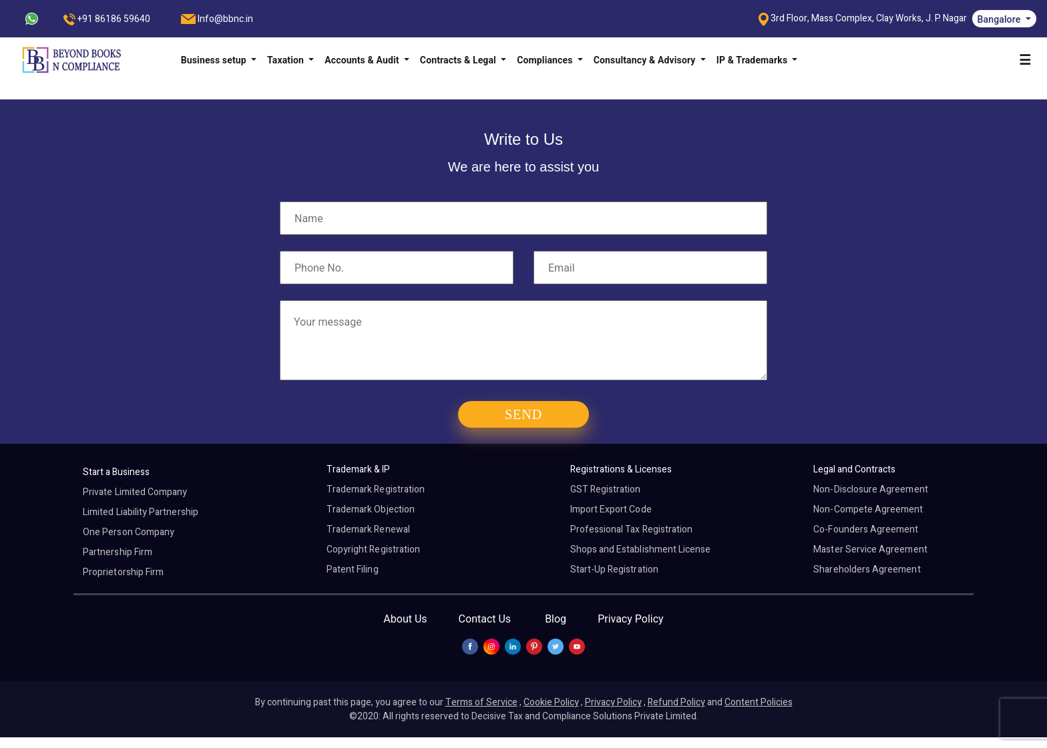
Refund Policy (676, 702)
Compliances (546, 60)
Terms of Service (481, 702)
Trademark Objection (371, 509)
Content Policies (758, 702)
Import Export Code (611, 509)
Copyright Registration (373, 549)
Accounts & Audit (363, 60)
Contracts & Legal (459, 60)
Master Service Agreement (870, 549)
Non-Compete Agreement (868, 509)
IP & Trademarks (753, 60)
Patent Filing (353, 570)
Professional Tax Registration (631, 529)
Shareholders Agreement (866, 570)
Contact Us (485, 619)
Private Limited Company (135, 492)
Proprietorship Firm (123, 572)
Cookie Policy (551, 702)
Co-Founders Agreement (865, 529)
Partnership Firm (117, 552)
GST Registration (605, 489)
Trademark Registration (376, 489)
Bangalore (1000, 19)
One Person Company (128, 532)
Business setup (215, 60)
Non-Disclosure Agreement (870, 489)
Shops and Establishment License (640, 549)
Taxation (286, 60)
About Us (405, 619)
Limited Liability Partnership (140, 512)
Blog (555, 619)
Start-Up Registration (614, 570)
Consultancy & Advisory (646, 60)
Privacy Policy (631, 619)
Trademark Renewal (368, 529)
